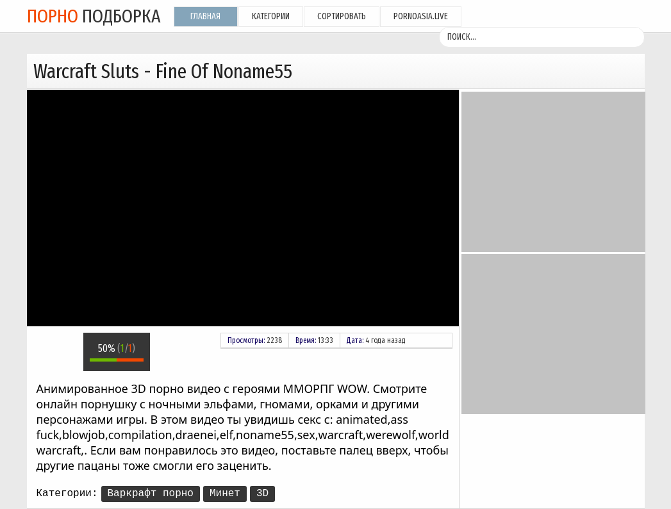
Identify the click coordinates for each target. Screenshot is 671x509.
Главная (205, 16)
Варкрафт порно (151, 494)
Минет (225, 494)
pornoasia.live (420, 16)
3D (262, 494)
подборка (94, 16)
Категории (271, 16)
